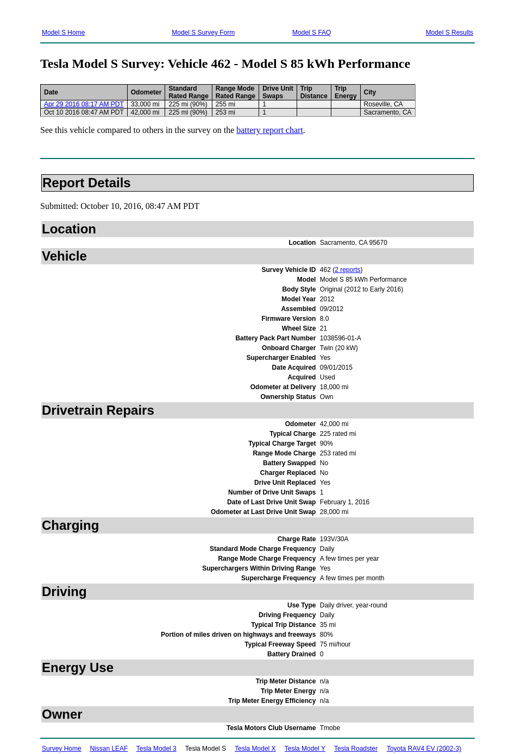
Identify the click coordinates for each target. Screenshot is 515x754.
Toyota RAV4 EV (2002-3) (424, 748)
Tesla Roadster (356, 748)
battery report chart (269, 130)
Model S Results (449, 32)
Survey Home (61, 748)
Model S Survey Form (203, 32)
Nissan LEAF (109, 748)
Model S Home (63, 32)
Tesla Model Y (305, 748)
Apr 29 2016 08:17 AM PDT (84, 104)
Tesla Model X (255, 748)
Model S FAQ (311, 32)
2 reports (347, 270)
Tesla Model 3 (156, 748)
